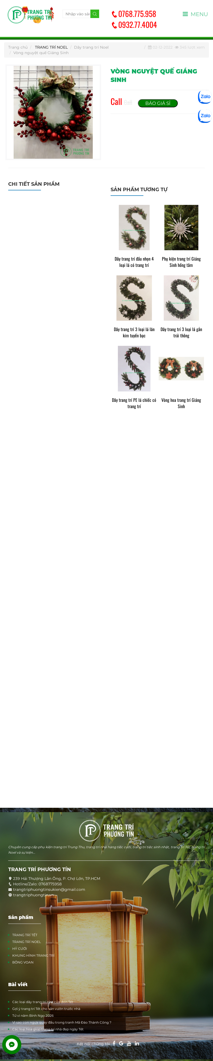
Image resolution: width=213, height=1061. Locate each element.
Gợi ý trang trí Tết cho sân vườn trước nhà (46, 1009)
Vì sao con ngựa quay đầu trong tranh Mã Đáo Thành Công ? (61, 1022)
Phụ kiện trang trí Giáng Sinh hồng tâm (181, 262)
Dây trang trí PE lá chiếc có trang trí (134, 403)
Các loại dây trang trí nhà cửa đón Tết (42, 1002)
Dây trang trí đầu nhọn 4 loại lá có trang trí (134, 262)
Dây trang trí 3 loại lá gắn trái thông (181, 332)
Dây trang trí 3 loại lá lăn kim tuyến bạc (134, 332)
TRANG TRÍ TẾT (24, 935)
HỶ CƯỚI (19, 949)
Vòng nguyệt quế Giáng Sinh (41, 52)
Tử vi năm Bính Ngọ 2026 (33, 1015)
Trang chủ (18, 47)
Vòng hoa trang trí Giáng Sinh (181, 403)
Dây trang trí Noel (91, 47)
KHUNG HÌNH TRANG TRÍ (33, 955)
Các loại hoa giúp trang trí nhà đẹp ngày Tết (48, 1029)
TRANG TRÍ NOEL (51, 47)
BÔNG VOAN (23, 962)
